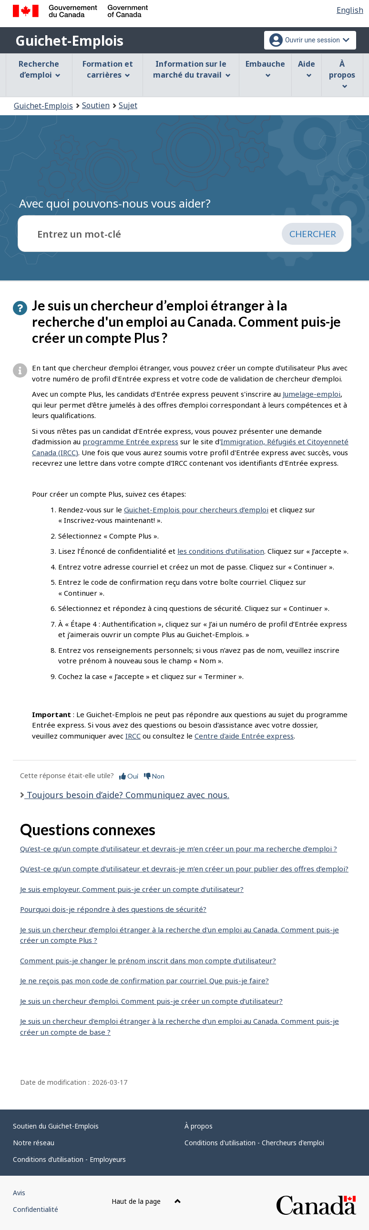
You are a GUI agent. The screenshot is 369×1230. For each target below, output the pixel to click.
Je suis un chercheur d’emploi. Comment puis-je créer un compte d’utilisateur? (151, 1001)
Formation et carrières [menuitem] (107, 69)
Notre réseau (33, 1142)
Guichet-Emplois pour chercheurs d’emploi (196, 509)
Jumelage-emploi (311, 394)
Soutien (96, 105)
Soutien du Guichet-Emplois (56, 1125)
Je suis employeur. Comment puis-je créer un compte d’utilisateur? (132, 889)
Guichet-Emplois (69, 40)
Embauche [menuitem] (265, 68)
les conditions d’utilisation (220, 551)
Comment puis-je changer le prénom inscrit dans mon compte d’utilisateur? (148, 960)
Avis (19, 1192)
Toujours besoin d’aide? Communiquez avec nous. (126, 794)
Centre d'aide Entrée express (244, 735)
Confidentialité (35, 1209)
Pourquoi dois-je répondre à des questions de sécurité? (113, 909)
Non (154, 776)
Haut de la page (146, 1201)
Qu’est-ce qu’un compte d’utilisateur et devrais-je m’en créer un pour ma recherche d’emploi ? (178, 848)
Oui (128, 776)
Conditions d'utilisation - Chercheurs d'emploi (254, 1142)
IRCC (133, 735)
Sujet (128, 105)
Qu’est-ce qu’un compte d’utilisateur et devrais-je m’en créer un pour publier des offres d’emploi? (184, 868)
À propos (198, 1125)
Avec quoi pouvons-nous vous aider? (115, 203)
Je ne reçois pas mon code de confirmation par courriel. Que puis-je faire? (144, 980)
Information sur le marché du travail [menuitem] (192, 69)
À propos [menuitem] (342, 74)
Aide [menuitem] (306, 68)
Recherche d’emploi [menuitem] (40, 69)
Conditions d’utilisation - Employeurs (69, 1159)
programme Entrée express (130, 441)
